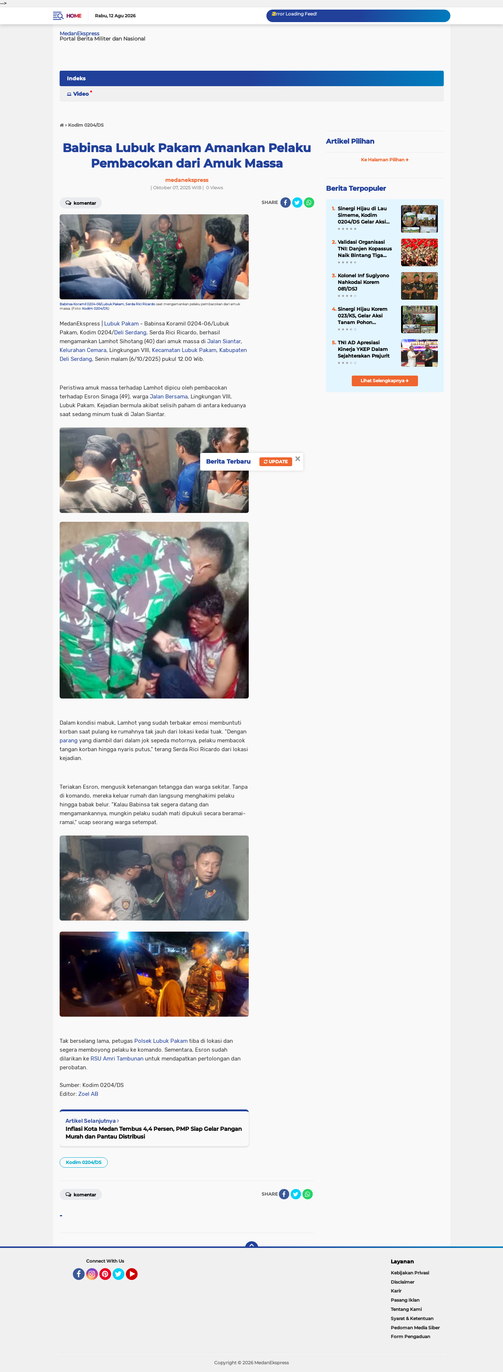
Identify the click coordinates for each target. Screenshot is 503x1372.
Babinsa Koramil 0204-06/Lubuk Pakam (92, 304)
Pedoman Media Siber (415, 1327)
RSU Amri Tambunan (117, 1058)
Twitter (122, 1277)
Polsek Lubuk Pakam (161, 1041)
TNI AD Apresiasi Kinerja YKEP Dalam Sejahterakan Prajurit (364, 349)
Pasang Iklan (405, 1300)
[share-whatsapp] (309, 202)
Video (81, 94)
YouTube (137, 1277)
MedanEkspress (79, 33)
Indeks (76, 78)
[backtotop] (251, 1248)
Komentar (80, 202)
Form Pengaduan (410, 1336)
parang (69, 740)
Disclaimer (402, 1282)
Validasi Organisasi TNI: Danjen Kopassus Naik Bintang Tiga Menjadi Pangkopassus (366, 249)
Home (73, 16)
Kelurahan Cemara (83, 350)
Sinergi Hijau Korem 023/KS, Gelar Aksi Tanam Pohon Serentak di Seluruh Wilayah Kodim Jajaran (366, 316)
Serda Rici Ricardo (140, 304)
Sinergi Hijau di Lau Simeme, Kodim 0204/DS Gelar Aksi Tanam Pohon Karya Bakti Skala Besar (363, 215)
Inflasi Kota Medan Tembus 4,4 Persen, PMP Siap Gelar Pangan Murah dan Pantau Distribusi (153, 1132)
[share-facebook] (285, 202)
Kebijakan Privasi (410, 1273)
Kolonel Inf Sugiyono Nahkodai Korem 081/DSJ (363, 282)
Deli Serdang (130, 332)
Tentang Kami (406, 1309)
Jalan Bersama (169, 396)
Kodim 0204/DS (95, 308)
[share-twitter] (297, 202)
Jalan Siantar (224, 341)
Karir (396, 1291)
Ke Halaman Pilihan (385, 159)
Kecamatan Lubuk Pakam (184, 350)
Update (276, 461)
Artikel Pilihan (350, 141)
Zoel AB (88, 1094)
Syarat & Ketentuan (412, 1318)
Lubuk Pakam (121, 323)
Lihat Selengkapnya (385, 380)
